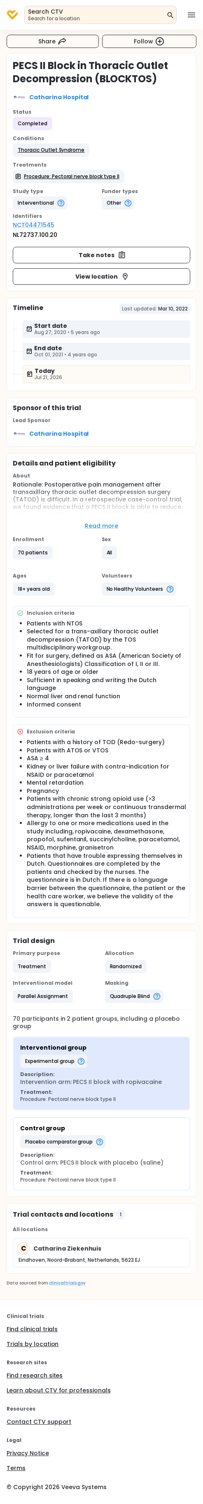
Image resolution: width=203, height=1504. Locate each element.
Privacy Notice (28, 1453)
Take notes (102, 255)
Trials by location (32, 1344)
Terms (16, 1468)
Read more (101, 526)
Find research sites (35, 1375)
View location (102, 276)
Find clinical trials (32, 1329)
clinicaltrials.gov (67, 1283)
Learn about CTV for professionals (59, 1390)
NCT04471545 (33, 225)
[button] (51, 150)
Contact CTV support (39, 1422)
